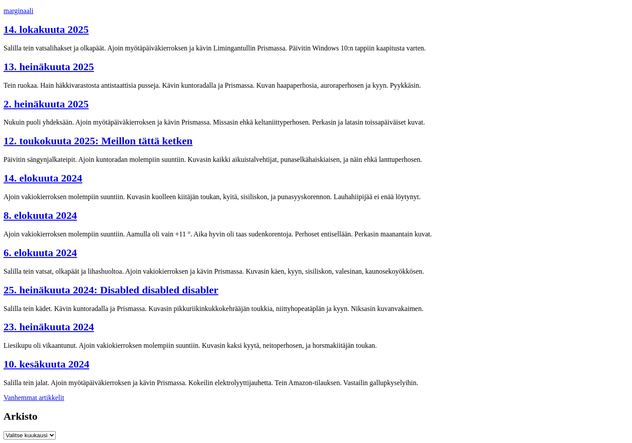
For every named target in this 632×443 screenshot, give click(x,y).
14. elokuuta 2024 (43, 178)
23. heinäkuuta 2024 (49, 326)
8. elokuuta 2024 (40, 215)
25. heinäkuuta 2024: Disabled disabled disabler (111, 290)
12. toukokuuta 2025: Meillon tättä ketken (98, 140)
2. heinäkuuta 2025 (46, 104)
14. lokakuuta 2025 (46, 29)
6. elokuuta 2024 (40, 252)
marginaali (18, 10)
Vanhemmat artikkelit (34, 397)
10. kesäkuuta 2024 (46, 364)
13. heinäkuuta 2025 (49, 66)
